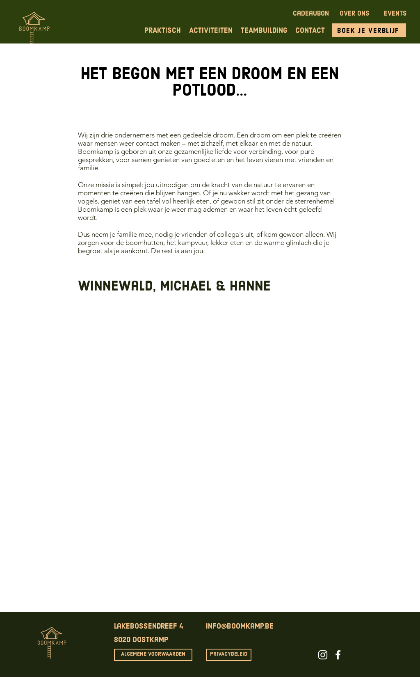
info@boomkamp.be (240, 627)
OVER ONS (354, 14)
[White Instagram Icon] (323, 655)
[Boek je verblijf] (369, 30)
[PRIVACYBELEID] (228, 655)
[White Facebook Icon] (338, 655)
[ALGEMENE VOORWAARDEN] (153, 655)
